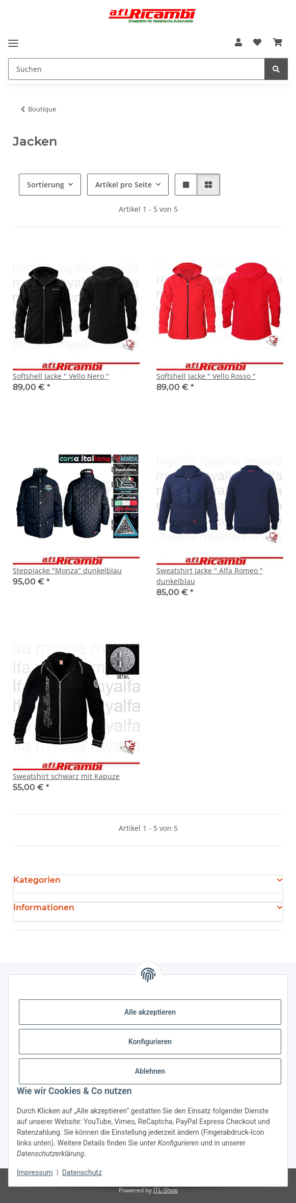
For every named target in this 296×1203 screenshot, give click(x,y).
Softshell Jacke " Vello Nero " (61, 376)
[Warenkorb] (277, 42)
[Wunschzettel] (257, 42)
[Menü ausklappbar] (13, 43)
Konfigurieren (150, 1042)
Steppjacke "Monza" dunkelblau (67, 570)
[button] (238, 42)
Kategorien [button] (37, 880)
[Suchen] (136, 69)
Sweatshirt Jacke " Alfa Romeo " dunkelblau (209, 576)
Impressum (34, 1172)
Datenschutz (82, 1172)
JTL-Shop (165, 1190)
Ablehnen (150, 1071)
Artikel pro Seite (123, 184)
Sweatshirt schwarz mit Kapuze (66, 776)
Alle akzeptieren (150, 1012)
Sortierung (45, 184)
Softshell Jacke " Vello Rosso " (206, 376)
